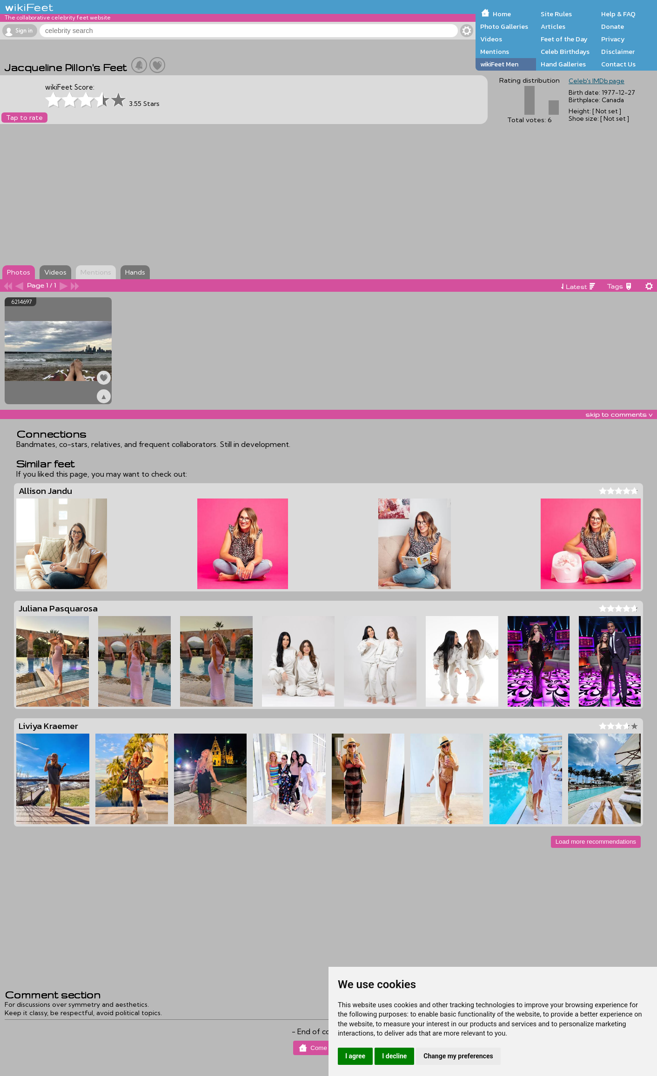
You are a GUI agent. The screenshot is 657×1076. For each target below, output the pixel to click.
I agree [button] (355, 1056)
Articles (553, 26)
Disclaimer (618, 51)
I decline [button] (394, 1056)
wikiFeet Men (499, 64)
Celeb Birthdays (565, 51)
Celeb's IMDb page (596, 81)
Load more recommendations (596, 841)
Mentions (494, 51)
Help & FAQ (618, 14)
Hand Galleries (563, 64)
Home (502, 14)
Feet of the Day (564, 39)
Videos (491, 39)
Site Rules (556, 14)
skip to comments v (618, 414)
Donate (612, 26)
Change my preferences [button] (458, 1056)
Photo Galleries (504, 26)
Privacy (613, 39)
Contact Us (618, 64)
